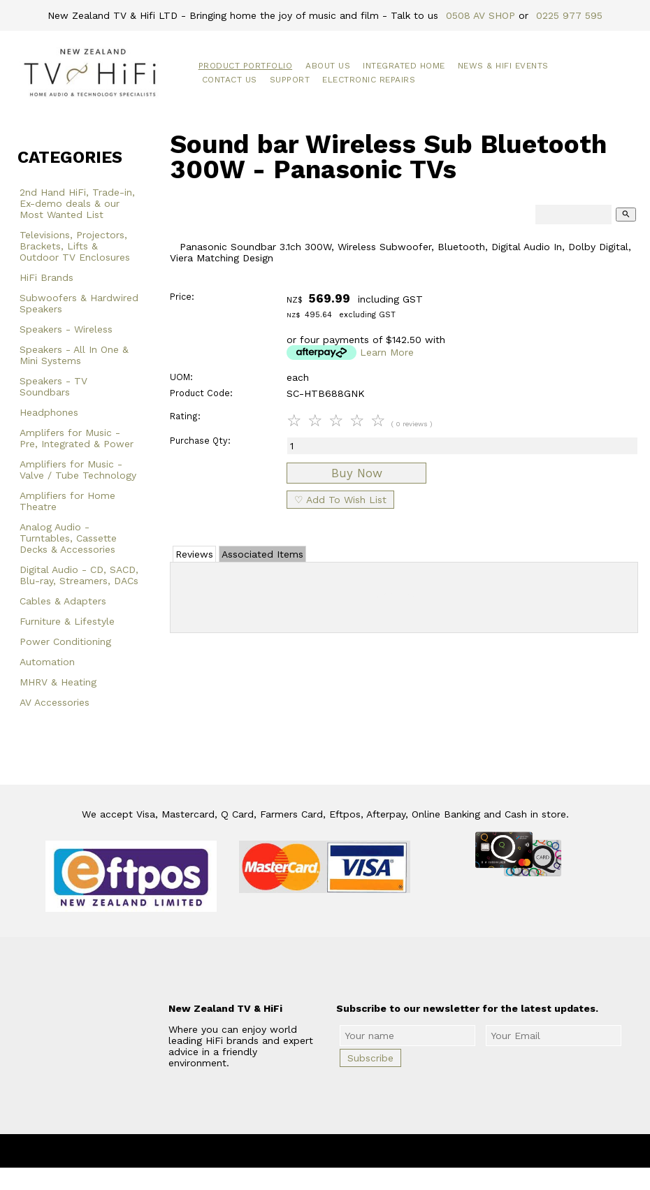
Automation (47, 661)
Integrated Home (404, 66)
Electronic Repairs (368, 80)
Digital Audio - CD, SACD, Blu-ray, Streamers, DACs (79, 575)
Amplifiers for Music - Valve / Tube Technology (78, 469)
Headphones (49, 412)
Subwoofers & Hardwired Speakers (79, 303)
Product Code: (201, 393)
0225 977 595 (569, 15)
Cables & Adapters (63, 601)
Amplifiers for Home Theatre (67, 501)
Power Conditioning (65, 641)
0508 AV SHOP (480, 15)
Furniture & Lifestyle (67, 621)
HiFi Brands (46, 277)
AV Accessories (54, 702)
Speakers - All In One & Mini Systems (74, 355)
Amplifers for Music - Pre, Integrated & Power (76, 438)
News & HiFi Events (503, 66)
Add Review (404, 594)
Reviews (194, 554)
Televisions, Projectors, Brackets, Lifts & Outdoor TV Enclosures (75, 246)
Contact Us (229, 80)
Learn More (387, 352)
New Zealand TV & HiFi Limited (362, 1151)
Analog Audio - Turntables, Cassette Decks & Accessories (68, 538)
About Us (327, 66)
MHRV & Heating (58, 682)
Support (290, 80)
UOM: (181, 377)
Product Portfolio (245, 66)
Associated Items (262, 554)
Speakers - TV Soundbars (53, 386)
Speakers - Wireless (66, 329)
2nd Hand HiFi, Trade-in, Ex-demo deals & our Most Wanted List (77, 203)
